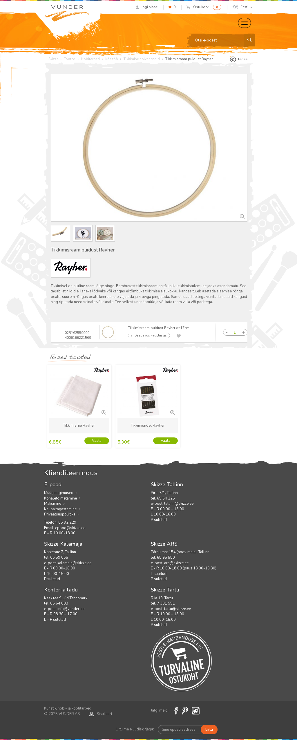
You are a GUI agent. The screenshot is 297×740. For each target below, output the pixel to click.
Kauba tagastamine (60, 509)
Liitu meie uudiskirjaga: (135, 729)
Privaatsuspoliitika (59, 514)
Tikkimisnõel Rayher (148, 425)
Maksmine (52, 503)
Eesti (242, 7)
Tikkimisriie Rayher (79, 425)
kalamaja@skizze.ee (74, 563)
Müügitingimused (58, 492)
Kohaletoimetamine (60, 498)
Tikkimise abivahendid (142, 59)
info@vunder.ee (70, 608)
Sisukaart (100, 714)
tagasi (239, 59)
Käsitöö (111, 59)
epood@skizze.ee (70, 528)
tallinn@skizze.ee (178, 503)
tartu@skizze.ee (177, 608)
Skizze (53, 59)
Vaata (97, 440)
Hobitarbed (90, 59)
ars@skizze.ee (176, 563)
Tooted (69, 59)
